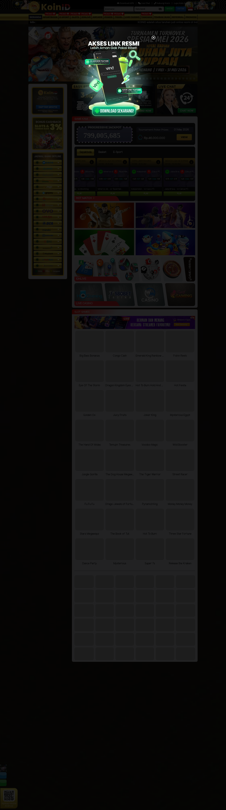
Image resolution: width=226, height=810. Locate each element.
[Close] (153, 37)
